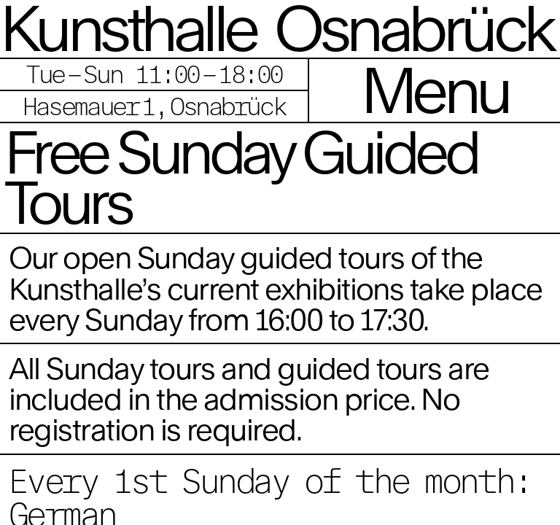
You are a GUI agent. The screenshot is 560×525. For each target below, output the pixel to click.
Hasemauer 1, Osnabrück (154, 106)
